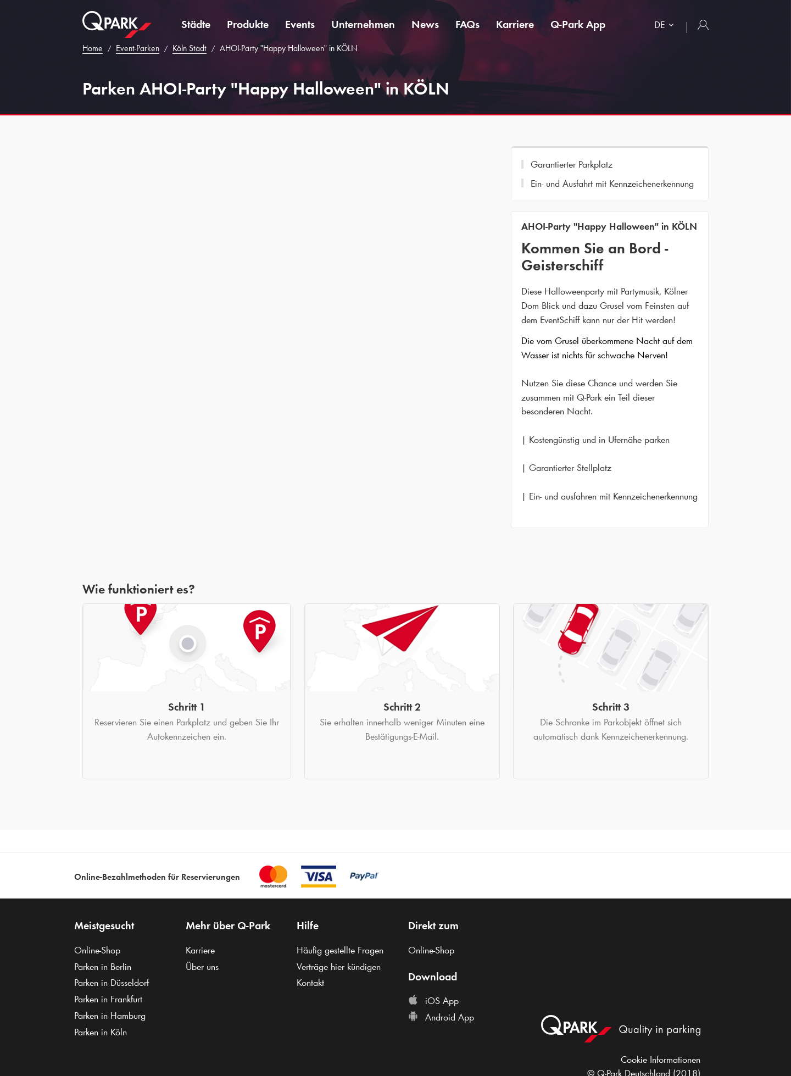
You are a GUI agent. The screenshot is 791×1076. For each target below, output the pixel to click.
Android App (441, 1017)
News (425, 24)
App (577, 24)
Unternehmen (363, 24)
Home (92, 48)
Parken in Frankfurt (108, 999)
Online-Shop (97, 950)
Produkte (248, 24)
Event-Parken (137, 48)
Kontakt (310, 983)
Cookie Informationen (660, 1059)
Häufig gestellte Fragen (340, 950)
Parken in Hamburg (110, 1016)
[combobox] (666, 26)
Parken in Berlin (102, 967)
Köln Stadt (189, 48)
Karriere (515, 24)
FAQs (467, 24)
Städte (195, 24)
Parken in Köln (100, 1032)
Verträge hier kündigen (339, 967)
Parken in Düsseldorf (111, 983)
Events (300, 24)
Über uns (202, 967)
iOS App (433, 1001)
